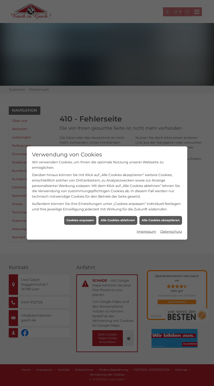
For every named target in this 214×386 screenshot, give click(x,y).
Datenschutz (171, 232)
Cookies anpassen (80, 220)
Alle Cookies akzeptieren (161, 220)
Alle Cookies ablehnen (118, 220)
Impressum (146, 232)
